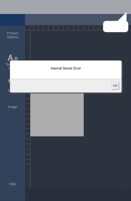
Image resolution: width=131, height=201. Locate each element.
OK (115, 85)
